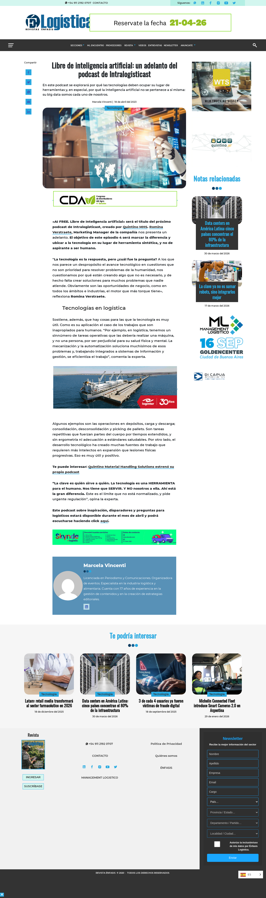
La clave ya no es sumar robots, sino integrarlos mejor (217, 291)
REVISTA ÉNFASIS (106, 872)
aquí (104, 521)
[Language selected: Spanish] (250, 874)
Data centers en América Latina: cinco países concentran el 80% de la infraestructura (217, 234)
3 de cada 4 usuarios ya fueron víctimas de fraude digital (161, 703)
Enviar (233, 857)
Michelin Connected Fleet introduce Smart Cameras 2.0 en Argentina (217, 705)
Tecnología (49, 694)
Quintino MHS (135, 227)
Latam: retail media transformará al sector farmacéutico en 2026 (49, 703)
